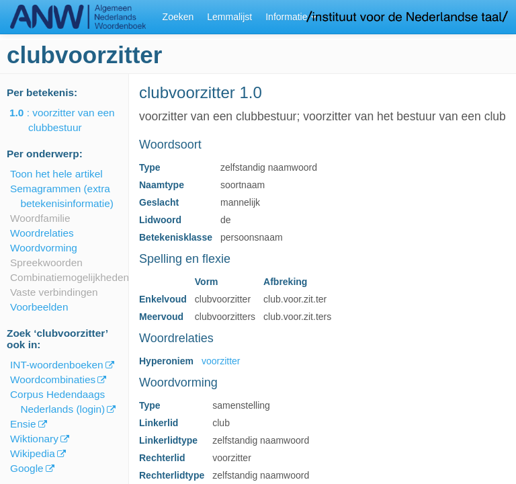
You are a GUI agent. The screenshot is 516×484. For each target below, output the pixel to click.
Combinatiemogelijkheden (69, 277)
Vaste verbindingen (54, 292)
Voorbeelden (39, 307)
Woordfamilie (40, 218)
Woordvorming (43, 247)
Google (27, 468)
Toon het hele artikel (56, 173)
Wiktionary (34, 438)
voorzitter (221, 361)
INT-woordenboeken (56, 364)
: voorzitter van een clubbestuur (71, 120)
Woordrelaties (42, 233)
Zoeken (178, 16)
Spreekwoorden (46, 262)
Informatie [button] (290, 16)
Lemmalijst (229, 16)
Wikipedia (32, 453)
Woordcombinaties (52, 379)
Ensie (23, 424)
